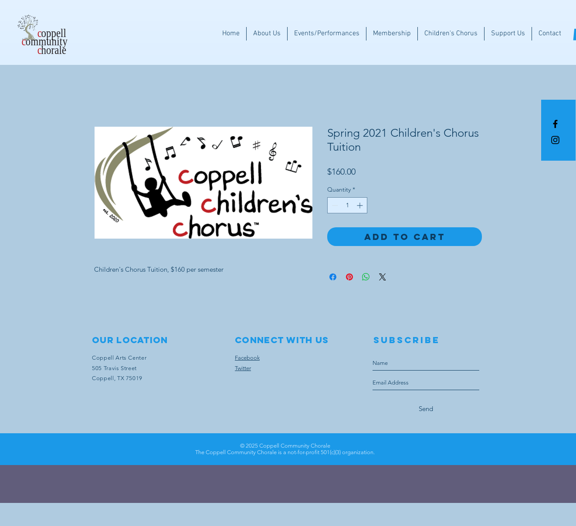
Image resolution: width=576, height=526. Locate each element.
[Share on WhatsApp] (366, 277)
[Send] (426, 409)
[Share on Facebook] (333, 277)
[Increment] (360, 205)
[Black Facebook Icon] (555, 123)
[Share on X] (382, 277)
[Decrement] (334, 205)
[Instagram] (555, 140)
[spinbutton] (347, 205)
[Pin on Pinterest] (349, 277)
